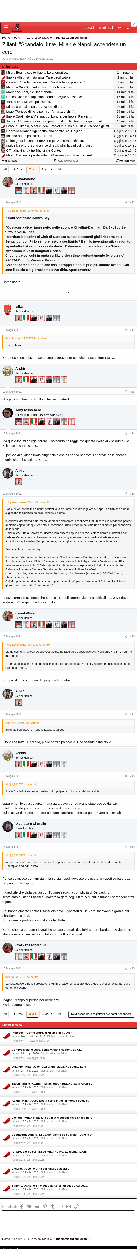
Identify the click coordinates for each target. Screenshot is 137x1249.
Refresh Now (125, 160)
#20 (132, 968)
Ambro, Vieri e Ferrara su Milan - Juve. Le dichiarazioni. (50, 1151)
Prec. (17, 169)
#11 (132, 202)
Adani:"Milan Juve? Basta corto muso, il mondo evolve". (50, 1100)
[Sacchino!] (19, 192)
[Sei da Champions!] (57, 192)
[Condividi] (126, 202)
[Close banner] (134, 24)
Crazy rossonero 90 (30, 945)
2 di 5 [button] (32, 169)
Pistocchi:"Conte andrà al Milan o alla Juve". (42, 1032)
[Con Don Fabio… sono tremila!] (64, 192)
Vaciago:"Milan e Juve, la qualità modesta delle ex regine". (52, 1117)
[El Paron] (49, 192)
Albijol (20, 470)
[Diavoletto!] (34, 192)
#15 (132, 493)
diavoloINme (25, 179)
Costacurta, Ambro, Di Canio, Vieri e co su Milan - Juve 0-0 (52, 1134)
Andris (20, 368)
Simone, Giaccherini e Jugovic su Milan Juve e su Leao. (50, 1185)
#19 (132, 846)
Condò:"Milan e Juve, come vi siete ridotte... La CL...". (49, 1049)
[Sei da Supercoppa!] (71, 192)
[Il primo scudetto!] (42, 192)
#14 (132, 433)
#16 (132, 636)
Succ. (48, 169)
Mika (19, 306)
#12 (132, 330)
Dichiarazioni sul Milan (60, 1036)
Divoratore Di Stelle (30, 823)
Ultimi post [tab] (10, 66)
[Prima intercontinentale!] (26, 192)
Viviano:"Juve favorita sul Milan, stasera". (40, 1168)
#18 (132, 776)
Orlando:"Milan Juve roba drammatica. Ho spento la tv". (50, 1066)
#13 (132, 391)
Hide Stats (9, 160)
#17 (132, 714)
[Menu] (6, 27)
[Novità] (119, 27)
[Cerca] (128, 27)
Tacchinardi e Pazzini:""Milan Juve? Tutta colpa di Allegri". (52, 1083)
